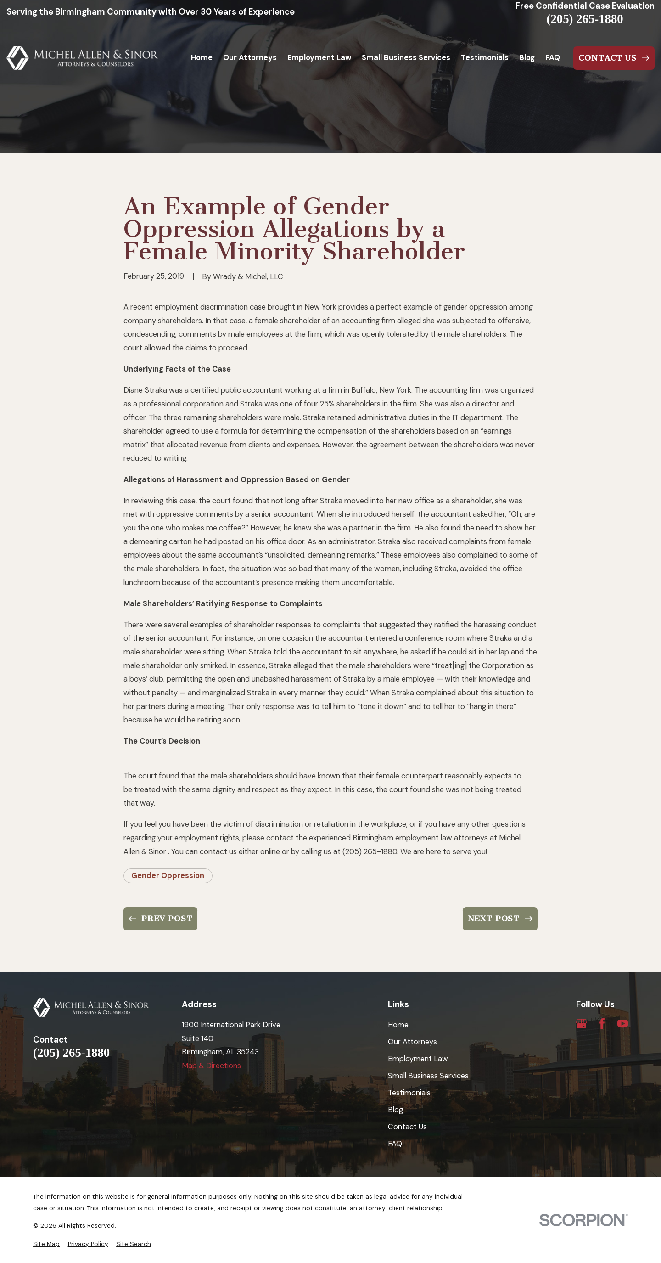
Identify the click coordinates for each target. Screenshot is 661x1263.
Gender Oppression (167, 875)
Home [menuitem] (202, 57)
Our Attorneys (412, 1042)
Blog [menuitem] (527, 57)
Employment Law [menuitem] (319, 57)
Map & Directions (211, 1066)
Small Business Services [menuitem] (406, 57)
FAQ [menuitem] (552, 57)
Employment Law (418, 1059)
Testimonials (409, 1093)
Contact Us (407, 1127)
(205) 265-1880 (585, 19)
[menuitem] (46, 1244)
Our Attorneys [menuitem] (250, 57)
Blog (395, 1110)
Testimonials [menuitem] (485, 57)
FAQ (395, 1144)
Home (398, 1025)
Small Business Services (428, 1076)
